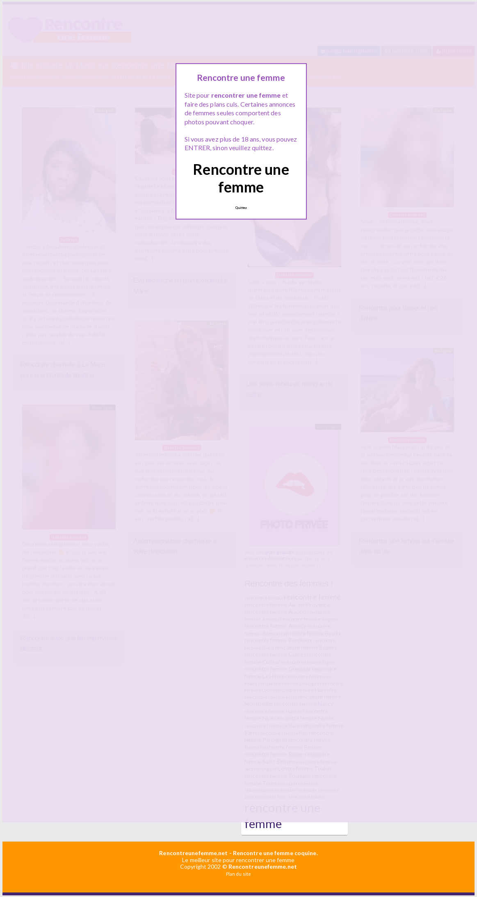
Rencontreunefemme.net (193, 852)
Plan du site (238, 873)
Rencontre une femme (241, 178)
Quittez (241, 208)
